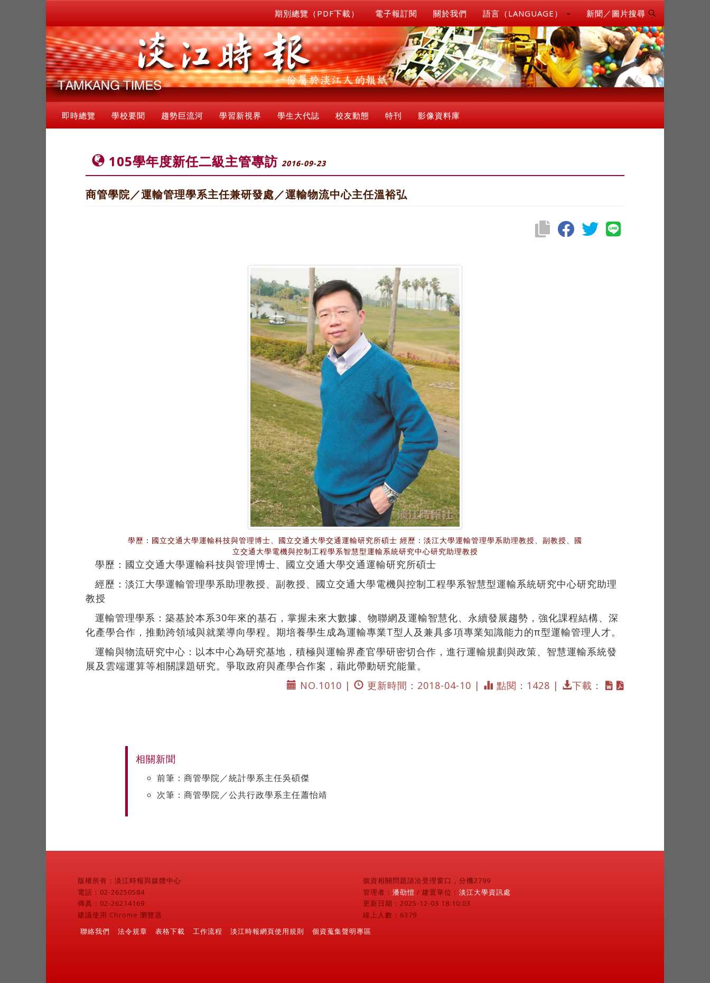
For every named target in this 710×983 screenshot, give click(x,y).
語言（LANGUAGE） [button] (527, 13)
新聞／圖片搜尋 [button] (621, 13)
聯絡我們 (95, 931)
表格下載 (170, 931)
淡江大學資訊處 (485, 892)
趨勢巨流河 (182, 115)
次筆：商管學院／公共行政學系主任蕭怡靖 (242, 795)
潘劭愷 (404, 892)
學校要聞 (128, 115)
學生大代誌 (298, 115)
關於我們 (450, 13)
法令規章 (132, 931)
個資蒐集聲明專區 (341, 931)
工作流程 (207, 931)
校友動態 (352, 115)
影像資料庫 (439, 115)
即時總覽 (79, 115)
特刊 (393, 115)
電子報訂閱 (396, 13)
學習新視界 (240, 115)
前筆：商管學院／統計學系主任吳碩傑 (233, 778)
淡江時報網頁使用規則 (267, 931)
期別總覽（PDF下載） (317, 13)
